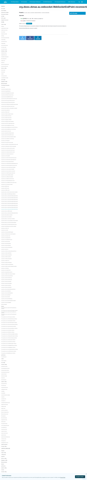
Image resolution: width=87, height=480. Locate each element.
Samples (3, 468)
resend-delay (4, 29)
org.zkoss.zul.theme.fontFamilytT (8, 269)
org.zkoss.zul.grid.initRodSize (7, 235)
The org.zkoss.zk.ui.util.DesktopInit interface (8, 319)
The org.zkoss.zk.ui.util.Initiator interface (7, 334)
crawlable (3, 408)
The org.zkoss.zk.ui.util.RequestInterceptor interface (9, 344)
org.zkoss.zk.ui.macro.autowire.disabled (9, 159)
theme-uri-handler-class (6, 54)
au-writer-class (4, 402)
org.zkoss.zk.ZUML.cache (6, 180)
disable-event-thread (5, 421)
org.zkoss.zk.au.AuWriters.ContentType (9, 128)
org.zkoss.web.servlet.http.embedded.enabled (11, 126)
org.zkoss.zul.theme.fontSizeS (7, 275)
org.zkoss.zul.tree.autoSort (6, 286)
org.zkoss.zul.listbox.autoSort (7, 246)
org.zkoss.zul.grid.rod (5, 239)
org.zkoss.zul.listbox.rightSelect (8, 243)
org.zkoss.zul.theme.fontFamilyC (8, 267)
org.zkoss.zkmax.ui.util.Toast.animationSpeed (10, 212)
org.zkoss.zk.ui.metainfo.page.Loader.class (10, 163)
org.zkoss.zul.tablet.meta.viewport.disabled (10, 264)
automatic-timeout (5, 383)
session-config (5, 381)
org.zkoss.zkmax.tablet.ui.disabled (8, 205)
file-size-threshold (5, 434)
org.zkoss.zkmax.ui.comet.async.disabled (9, 208)
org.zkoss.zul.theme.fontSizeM (7, 271)
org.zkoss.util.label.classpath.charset (9, 104)
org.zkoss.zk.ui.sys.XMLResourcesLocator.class (11, 172)
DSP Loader (4, 7)
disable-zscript (4, 423)
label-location (4, 438)
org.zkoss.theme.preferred (6, 100)
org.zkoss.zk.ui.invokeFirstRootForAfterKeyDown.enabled (13, 153)
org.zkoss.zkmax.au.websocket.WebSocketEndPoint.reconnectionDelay (16, 197)
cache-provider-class (5, 404)
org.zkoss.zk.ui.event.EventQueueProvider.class (11, 147)
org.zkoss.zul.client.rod (6, 218)
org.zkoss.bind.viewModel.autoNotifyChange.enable (12, 94)
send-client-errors (5, 31)
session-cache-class (5, 450)
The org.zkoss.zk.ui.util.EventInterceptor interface (9, 321)
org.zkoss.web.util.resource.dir (7, 121)
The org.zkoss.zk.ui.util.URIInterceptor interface (9, 355)
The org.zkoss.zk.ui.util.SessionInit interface (8, 350)
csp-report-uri (4, 417)
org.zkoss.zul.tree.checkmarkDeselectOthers (10, 279)
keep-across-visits (5, 24)
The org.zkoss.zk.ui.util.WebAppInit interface (8, 360)
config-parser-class (5, 406)
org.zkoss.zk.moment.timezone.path (8, 132)
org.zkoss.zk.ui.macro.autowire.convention (10, 161)
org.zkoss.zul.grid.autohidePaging (8, 237)
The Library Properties (6, 75)
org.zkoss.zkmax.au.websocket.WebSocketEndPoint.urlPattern (14, 203)
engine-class (4, 425)
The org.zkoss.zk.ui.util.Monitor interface (7, 337)
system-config (4, 398)
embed (2, 64)
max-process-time (5, 446)
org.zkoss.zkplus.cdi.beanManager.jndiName (10, 184)
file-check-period (4, 48)
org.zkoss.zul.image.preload (7, 227)
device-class (4, 60)
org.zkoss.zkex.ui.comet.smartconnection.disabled (11, 182)
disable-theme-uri (5, 45)
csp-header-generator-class (7, 419)
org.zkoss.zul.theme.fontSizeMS (8, 273)
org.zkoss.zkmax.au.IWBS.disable (8, 201)
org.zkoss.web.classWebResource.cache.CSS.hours (12, 117)
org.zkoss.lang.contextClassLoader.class (9, 96)
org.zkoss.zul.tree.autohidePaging (8, 288)
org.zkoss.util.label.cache (6, 102)
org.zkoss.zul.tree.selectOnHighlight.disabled (10, 290)
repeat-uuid (3, 50)
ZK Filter (3, 5)
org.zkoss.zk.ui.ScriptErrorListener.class (9, 168)
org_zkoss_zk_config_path (7, 130)
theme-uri (3, 52)
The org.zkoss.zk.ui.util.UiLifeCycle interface (8, 352)
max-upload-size (4, 444)
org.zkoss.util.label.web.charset (7, 106)
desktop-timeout (4, 43)
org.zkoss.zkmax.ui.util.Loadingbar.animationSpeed (11, 210)
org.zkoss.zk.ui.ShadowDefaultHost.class (10, 170)
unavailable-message (5, 67)
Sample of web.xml (5, 9)
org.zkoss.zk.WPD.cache (6, 176)
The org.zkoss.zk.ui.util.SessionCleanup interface (9, 347)
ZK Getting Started (14, 1)
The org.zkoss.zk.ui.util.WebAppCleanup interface (9, 358)
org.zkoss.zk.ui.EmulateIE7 (6, 146)
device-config (4, 58)
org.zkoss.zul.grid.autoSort (6, 231)
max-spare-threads (5, 440)
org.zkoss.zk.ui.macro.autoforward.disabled (10, 157)
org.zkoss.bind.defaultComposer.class (9, 85)
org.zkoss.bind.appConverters (7, 79)
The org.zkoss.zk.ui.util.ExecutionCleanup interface (9, 325)
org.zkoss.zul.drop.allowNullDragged (9, 222)
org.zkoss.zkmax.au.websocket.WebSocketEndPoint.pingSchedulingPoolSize (17, 191)
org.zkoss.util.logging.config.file (7, 109)
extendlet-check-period (6, 46)
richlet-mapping (4, 377)
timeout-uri (3, 394)
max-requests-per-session (7, 389)
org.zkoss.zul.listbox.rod (6, 250)
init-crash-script (4, 37)
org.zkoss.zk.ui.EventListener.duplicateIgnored (11, 149)
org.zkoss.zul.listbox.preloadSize (8, 248)
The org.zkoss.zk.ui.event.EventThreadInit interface (9, 303)
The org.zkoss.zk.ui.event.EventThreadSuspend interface (10, 310)
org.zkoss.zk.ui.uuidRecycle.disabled (9, 166)
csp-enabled (4, 410)
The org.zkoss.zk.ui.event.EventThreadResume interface (10, 306)
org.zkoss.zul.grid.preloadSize (7, 233)
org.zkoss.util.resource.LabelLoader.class (10, 113)
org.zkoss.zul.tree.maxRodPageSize (8, 283)
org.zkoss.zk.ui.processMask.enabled (9, 165)
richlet (2, 375)
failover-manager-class (6, 429)
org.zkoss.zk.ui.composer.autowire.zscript (10, 142)
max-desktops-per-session (7, 385)
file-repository (4, 433)
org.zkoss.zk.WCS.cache (6, 178)
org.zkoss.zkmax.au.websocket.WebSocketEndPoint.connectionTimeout (16, 186)
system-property (5, 461)
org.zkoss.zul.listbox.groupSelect (8, 245)
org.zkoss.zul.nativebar (6, 258)
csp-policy (3, 413)
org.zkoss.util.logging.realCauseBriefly (9, 111)
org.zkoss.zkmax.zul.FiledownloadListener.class (11, 214)
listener (3, 296)
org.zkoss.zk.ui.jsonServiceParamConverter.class (11, 155)
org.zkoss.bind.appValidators (7, 81)
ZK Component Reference (60, 1)
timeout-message (5, 393)
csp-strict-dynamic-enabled (7, 412)
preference (4, 372)
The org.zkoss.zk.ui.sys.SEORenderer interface (9, 367)
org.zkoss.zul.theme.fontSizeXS (8, 277)
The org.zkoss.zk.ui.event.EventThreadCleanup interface (10, 299)
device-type (3, 62)
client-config (4, 14)
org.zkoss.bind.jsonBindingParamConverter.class (11, 88)
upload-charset (4, 452)
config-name (4, 472)
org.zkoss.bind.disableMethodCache (8, 86)
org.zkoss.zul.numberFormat (7, 260)
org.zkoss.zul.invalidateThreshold (8, 229)
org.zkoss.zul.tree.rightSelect (7, 285)
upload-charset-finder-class (7, 453)
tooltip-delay (4, 33)
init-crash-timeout (5, 39)
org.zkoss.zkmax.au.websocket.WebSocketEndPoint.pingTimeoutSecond (16, 189)
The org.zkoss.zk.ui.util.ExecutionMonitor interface (8, 331)
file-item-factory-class (6, 431)
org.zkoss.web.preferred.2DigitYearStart (9, 123)
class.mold (3, 77)
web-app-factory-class (6, 459)
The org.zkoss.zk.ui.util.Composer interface (8, 314)
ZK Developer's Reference (35, 1)
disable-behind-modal (5, 18)
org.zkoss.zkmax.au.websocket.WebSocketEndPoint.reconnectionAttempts (16, 195)
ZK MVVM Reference (47, 1)
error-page (4, 69)
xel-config (3, 379)
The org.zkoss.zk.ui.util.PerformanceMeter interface (9, 340)
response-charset (5, 448)
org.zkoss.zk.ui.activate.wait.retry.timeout (9, 140)
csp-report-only (4, 415)
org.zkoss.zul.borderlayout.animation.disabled (10, 216)
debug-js (3, 16)
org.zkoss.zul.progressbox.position (8, 262)
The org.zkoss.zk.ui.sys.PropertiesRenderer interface (9, 363)
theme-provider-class (5, 56)
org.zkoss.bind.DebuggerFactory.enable (9, 83)
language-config (5, 71)
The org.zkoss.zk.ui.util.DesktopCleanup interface (9, 316)
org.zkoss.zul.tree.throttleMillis (7, 292)
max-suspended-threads (6, 442)
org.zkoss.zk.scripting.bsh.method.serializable (11, 136)
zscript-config (4, 463)
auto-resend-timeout (5, 35)
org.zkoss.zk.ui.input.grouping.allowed (9, 151)
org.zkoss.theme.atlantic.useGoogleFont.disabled (11, 98)
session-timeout (4, 391)
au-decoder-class (5, 400)
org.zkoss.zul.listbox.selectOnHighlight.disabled (11, 256)
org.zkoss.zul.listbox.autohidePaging (9, 254)
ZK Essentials (24, 1)
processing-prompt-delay (6, 27)
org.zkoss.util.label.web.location (7, 107)
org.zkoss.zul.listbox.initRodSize (8, 252)
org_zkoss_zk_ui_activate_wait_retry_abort (10, 138)
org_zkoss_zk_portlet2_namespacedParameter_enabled (13, 134)
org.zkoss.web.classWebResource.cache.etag (10, 119)
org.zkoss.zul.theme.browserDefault (8, 266)
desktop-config (5, 41)
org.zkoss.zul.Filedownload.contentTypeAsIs (10, 224)
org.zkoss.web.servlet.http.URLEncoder (9, 125)
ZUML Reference (71, 1)
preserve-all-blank (5, 294)
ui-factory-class (4, 455)
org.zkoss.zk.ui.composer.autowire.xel (9, 144)
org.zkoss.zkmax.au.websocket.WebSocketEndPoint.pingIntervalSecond (16, 187)
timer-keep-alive (4, 396)
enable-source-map (5, 20)
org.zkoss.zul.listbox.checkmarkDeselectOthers (11, 241)
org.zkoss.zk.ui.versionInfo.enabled (8, 174)
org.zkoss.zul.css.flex (5, 220)
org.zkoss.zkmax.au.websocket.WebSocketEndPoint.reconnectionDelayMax (17, 199)
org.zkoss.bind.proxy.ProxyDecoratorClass (10, 92)
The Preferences (4, 373)
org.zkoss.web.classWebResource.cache (9, 115)
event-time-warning (5, 427)
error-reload (3, 22)
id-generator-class (5, 436)
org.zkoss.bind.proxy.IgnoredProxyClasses (10, 90)
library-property (5, 73)
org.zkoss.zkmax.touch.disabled (8, 207)
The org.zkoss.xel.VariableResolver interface (8, 369)
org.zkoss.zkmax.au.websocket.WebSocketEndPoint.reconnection (15, 193)
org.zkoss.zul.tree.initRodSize (7, 281)
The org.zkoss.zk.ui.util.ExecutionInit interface (8, 328)
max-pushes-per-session (6, 387)
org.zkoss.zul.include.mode (7, 226)
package (3, 26)
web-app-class (4, 457)
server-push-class (5, 66)
